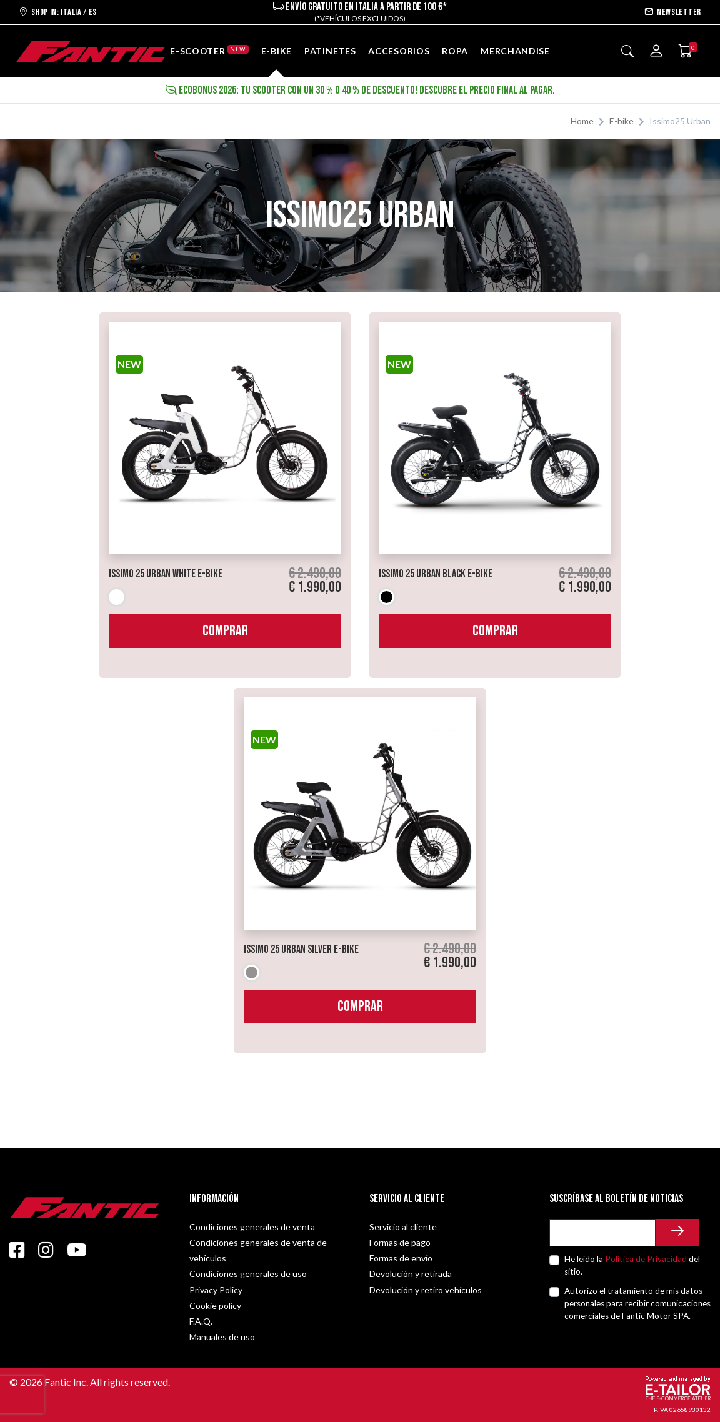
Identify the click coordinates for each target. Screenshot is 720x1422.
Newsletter (672, 12)
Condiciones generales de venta (252, 1226)
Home (582, 121)
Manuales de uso (222, 1336)
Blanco (116, 597)
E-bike (621, 121)
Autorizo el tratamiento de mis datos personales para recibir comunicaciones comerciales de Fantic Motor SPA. (637, 1303)
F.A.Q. (200, 1321)
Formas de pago (400, 1242)
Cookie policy (215, 1305)
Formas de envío (400, 1258)
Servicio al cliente (403, 1226)
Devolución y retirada (410, 1273)
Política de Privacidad (646, 1259)
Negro (386, 597)
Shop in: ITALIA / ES (58, 12)
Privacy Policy (215, 1290)
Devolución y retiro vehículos (425, 1290)
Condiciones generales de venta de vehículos (258, 1250)
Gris (251, 972)
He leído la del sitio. (632, 1265)
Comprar (225, 631)
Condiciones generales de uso (248, 1273)
